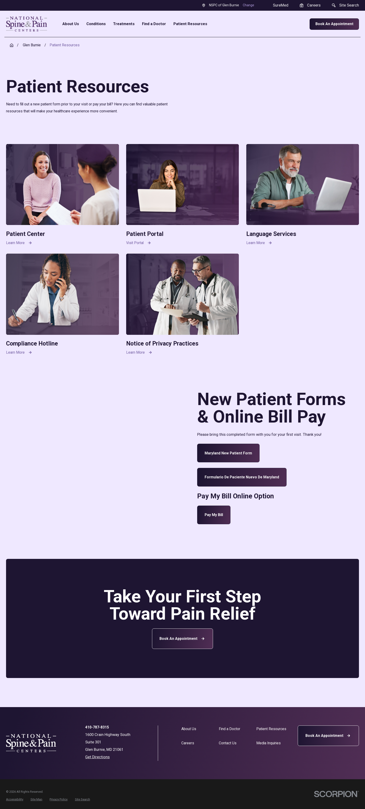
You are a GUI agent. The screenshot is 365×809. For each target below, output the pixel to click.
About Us (188, 729)
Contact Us (228, 743)
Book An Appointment (334, 24)
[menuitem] (14, 799)
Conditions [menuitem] (96, 24)
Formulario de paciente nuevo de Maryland (242, 477)
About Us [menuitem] (70, 24)
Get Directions (97, 757)
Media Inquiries (268, 743)
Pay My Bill (214, 515)
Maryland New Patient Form (228, 453)
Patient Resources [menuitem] (190, 24)
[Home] (26, 24)
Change (248, 5)
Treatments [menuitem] (124, 24)
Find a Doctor (229, 729)
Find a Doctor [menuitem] (154, 24)
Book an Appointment (182, 638)
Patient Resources (271, 729)
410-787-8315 (97, 727)
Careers (187, 743)
